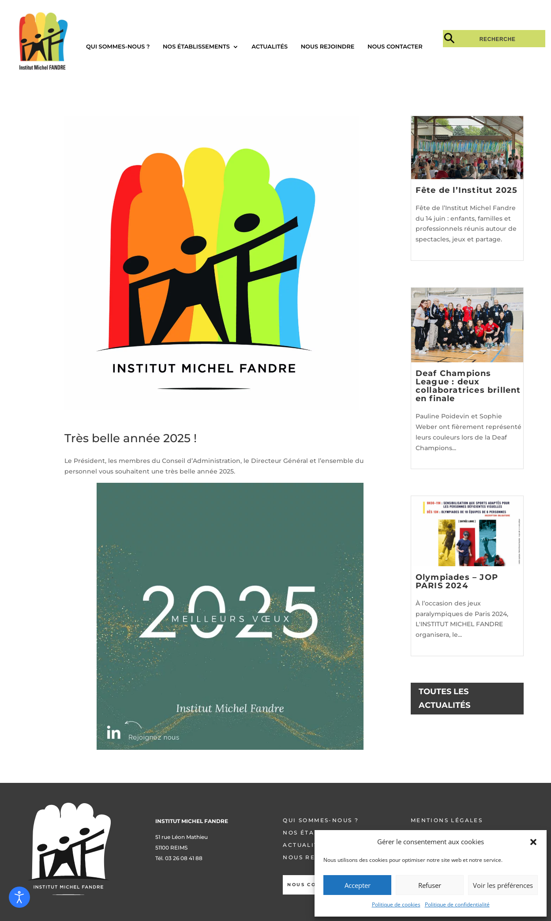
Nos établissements (196, 46)
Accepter (358, 885)
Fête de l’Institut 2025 (467, 190)
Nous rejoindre (328, 46)
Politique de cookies (396, 904)
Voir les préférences (503, 885)
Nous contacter (395, 46)
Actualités (269, 46)
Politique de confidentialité (457, 904)
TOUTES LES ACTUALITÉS (444, 698)
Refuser (429, 885)
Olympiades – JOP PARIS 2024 (457, 581)
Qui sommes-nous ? (118, 46)
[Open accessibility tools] (19, 897)
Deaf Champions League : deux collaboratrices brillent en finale (468, 385)
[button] (533, 842)
